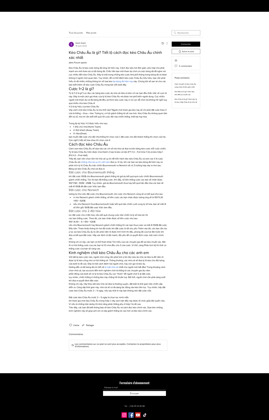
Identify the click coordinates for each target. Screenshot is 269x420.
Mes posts (91, 32)
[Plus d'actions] (165, 43)
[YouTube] (138, 415)
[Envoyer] (134, 393)
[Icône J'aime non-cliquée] (70, 325)
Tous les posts (76, 32)
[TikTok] (145, 415)
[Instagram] (124, 415)
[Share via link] (88, 325)
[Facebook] (131, 415)
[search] (186, 32)
